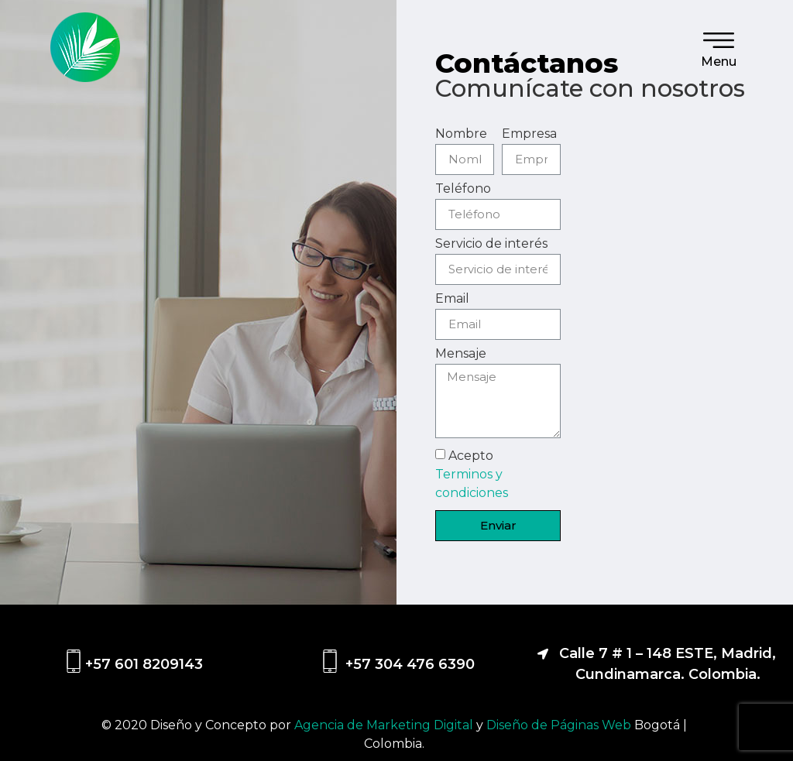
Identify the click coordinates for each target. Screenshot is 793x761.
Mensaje (460, 354)
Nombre (461, 134)
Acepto (471, 473)
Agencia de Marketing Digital (385, 725)
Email (452, 299)
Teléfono (463, 189)
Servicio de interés (491, 244)
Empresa (529, 134)
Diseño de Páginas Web (560, 725)
